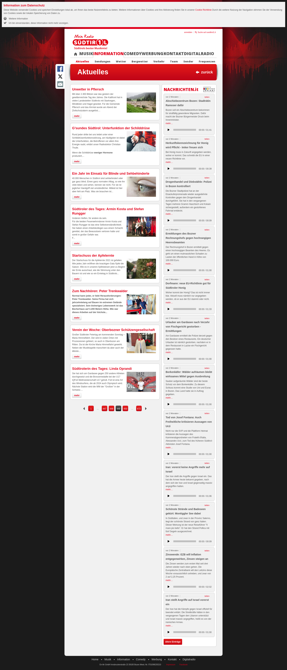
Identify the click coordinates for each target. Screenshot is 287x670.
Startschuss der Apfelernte (93, 255)
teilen (207, 97)
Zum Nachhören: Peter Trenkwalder (100, 291)
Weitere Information (18, 18)
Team (174, 61)
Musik (86, 53)
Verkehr (159, 61)
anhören (169, 130)
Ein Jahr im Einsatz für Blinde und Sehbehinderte (110, 173)
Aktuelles (82, 61)
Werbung (152, 53)
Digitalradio (199, 53)
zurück (207, 72)
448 (111, 408)
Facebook (183, 665)
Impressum (170, 665)
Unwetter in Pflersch (88, 89)
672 (139, 408)
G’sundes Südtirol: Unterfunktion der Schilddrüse (111, 128)
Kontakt (174, 53)
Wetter (121, 61)
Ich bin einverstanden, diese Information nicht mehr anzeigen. (38, 23)
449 (118, 408)
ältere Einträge (172, 642)
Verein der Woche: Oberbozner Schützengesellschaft (113, 330)
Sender (188, 61)
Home (95, 659)
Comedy (132, 53)
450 (125, 408)
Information (108, 53)
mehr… (169, 123)
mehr (76, 116)
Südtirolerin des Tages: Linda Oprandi (102, 369)
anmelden (188, 32)
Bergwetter (140, 61)
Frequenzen (207, 61)
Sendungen (102, 61)
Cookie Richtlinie (203, 10)
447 (104, 408)
